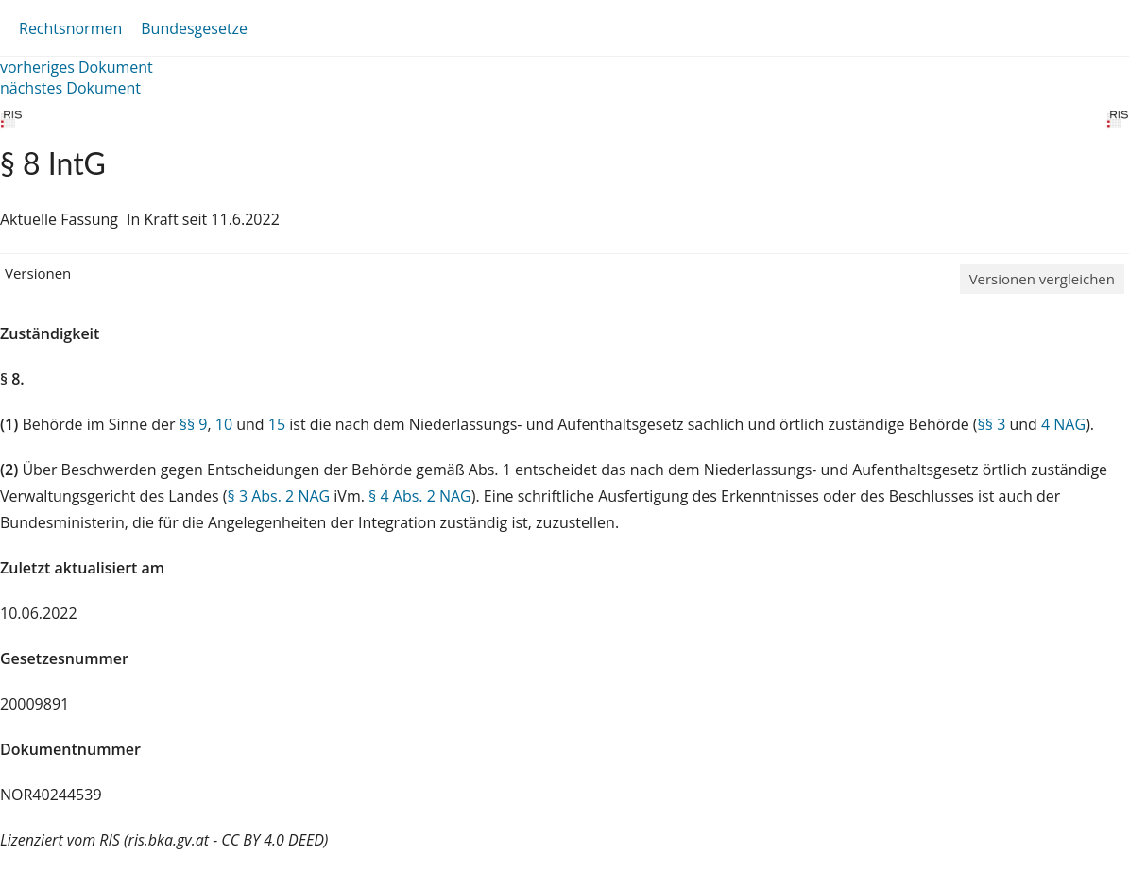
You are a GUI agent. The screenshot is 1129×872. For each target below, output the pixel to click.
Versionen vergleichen (1042, 278)
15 (276, 424)
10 (223, 424)
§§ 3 (992, 424)
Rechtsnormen (70, 28)
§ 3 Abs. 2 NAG (279, 496)
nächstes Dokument (70, 87)
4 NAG (1063, 424)
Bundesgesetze (194, 28)
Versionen (38, 273)
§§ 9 (194, 424)
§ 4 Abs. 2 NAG (419, 496)
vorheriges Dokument (76, 67)
